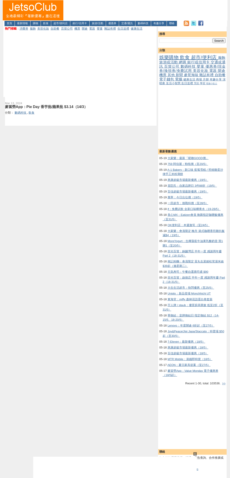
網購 (183, 62)
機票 (77, 28)
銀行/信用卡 (80, 23)
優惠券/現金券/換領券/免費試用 (192, 69)
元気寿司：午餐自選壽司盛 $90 (188, 271)
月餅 (206, 79)
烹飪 (197, 83)
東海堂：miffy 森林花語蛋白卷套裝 (190, 299)
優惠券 (112, 23)
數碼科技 (143, 23)
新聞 (180, 75)
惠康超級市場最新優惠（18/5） (188, 347)
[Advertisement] (145, 10)
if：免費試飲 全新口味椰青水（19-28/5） (194, 209)
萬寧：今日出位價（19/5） (185, 197)
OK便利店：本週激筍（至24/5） (189, 225)
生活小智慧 (173, 83)
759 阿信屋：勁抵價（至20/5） (188, 164)
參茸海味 (191, 75)
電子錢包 (167, 79)
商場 (199, 79)
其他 (172, 75)
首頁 (9, 23)
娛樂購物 (169, 57)
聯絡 (172, 23)
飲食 (46, 23)
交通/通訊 (127, 23)
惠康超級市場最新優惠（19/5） (188, 180)
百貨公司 (67, 28)
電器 (92, 28)
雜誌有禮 (110, 28)
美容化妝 (43, 28)
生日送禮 (123, 28)
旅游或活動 (169, 62)
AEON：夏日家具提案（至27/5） (188, 365)
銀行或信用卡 (199, 62)
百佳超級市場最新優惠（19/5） (188, 191)
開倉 (85, 28)
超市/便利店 (60, 23)
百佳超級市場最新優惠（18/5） (188, 353)
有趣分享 (158, 23)
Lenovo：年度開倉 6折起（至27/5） (191, 325)
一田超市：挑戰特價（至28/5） (188, 203)
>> (224, 383)
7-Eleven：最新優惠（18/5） (186, 341)
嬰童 (100, 28)
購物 (35, 23)
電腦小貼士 (211, 83)
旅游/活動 (97, 23)
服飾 (33, 28)
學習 (203, 83)
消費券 (24, 28)
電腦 (179, 79)
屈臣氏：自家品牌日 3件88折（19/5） (192, 185)
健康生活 (136, 28)
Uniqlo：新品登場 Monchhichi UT (189, 293)
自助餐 (55, 28)
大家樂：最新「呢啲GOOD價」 (188, 158)
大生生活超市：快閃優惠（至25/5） (191, 287)
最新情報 (22, 23)
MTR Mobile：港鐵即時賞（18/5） (190, 359)
